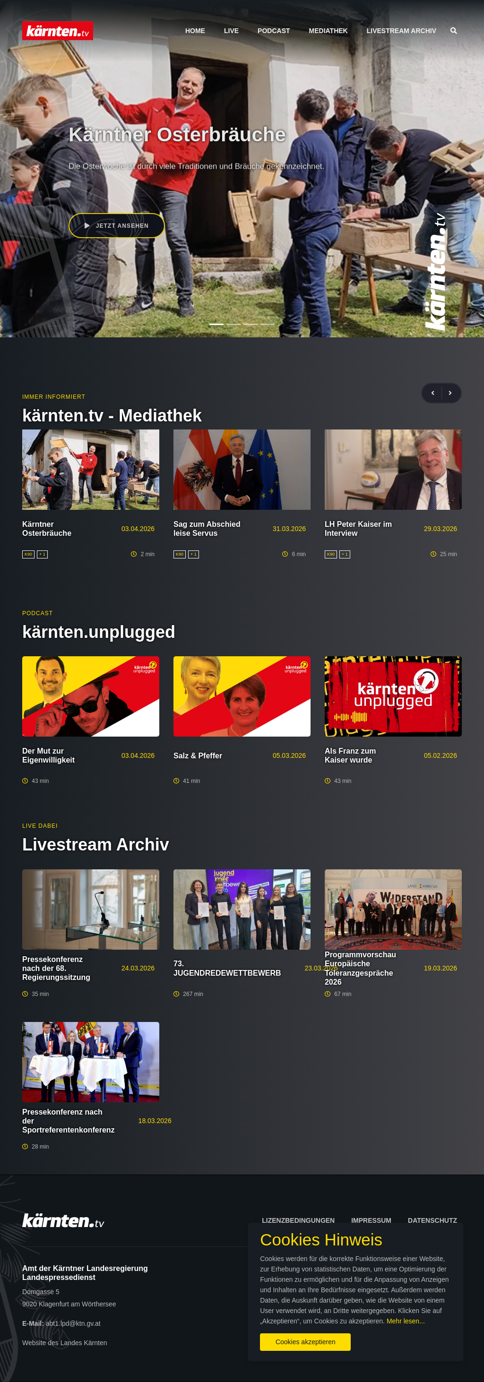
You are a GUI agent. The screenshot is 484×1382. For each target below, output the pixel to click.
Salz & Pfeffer (197, 756)
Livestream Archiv (401, 30)
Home (195, 30)
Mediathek (328, 30)
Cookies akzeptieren (282, 1339)
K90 (74, 186)
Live (231, 30)
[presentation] (436, 393)
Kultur (93, 186)
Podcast (274, 30)
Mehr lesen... (249, 1318)
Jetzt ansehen (117, 226)
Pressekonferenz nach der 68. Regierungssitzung (56, 968)
